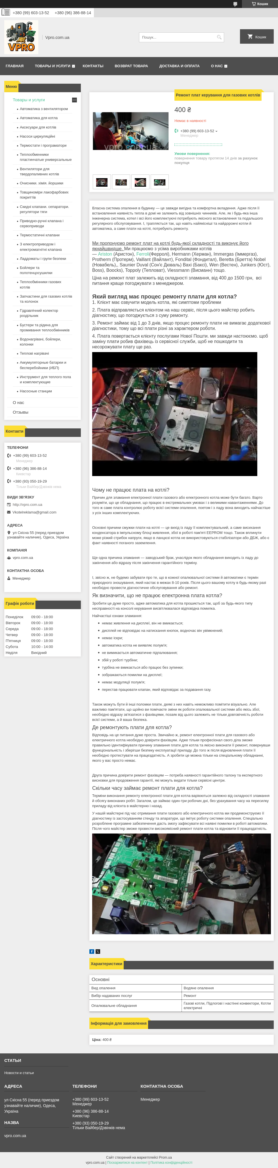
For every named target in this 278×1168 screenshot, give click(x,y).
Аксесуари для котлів (38, 127)
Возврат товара (131, 66)
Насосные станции (36, 391)
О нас (217, 66)
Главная (15, 66)
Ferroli (142, 254)
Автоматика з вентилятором (44, 109)
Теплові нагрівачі (34, 353)
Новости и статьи (19, 1073)
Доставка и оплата (179, 66)
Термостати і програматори (43, 145)
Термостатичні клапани (40, 235)
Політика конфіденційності (171, 1163)
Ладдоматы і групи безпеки (43, 258)
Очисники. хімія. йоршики (41, 183)
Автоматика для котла (39, 118)
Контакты (93, 66)
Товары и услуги (52, 66)
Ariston (105, 254)
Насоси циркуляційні (37, 136)
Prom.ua (165, 1157)
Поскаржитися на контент (127, 1163)
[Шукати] (219, 37)
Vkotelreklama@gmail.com (34, 512)
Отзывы (20, 412)
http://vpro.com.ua (27, 504)
